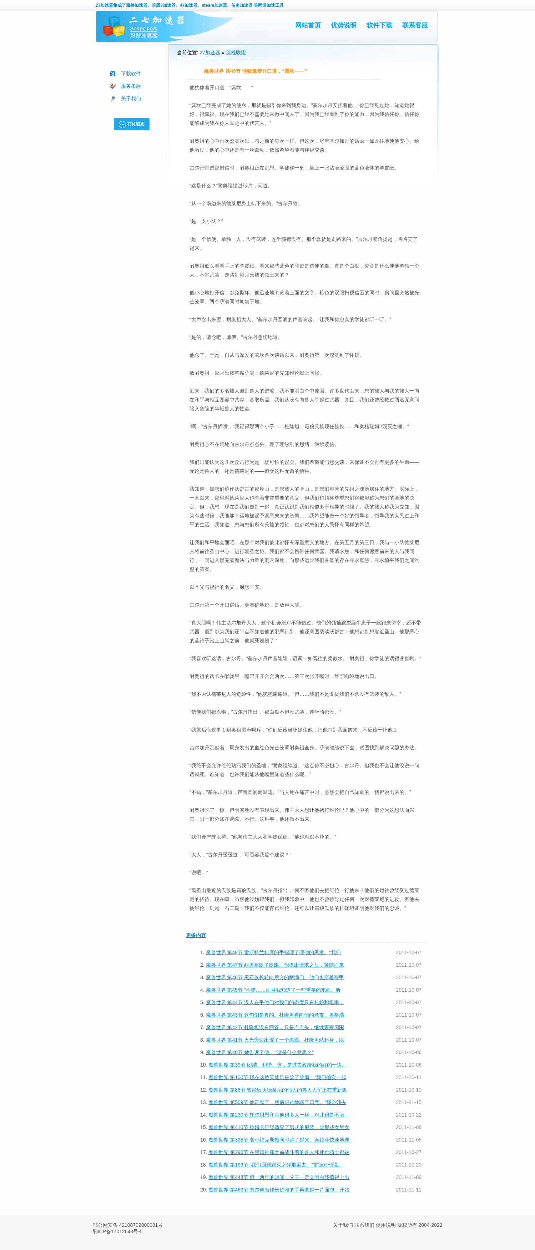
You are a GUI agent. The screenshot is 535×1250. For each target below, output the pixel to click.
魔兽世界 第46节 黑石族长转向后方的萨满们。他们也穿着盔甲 (275, 977)
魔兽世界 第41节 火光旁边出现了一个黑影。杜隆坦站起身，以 (275, 1040)
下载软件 (131, 73)
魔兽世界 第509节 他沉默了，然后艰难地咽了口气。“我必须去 (277, 1102)
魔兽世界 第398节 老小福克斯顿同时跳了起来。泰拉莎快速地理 (278, 1140)
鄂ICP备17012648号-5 (118, 1231)
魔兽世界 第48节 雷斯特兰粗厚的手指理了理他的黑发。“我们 (273, 952)
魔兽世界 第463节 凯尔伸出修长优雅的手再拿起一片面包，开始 (278, 1190)
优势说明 (344, 25)
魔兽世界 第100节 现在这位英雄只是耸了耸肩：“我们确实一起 (277, 1077)
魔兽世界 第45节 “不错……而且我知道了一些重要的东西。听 (273, 990)
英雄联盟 (236, 52)
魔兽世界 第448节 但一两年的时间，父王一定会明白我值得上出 (278, 1177)
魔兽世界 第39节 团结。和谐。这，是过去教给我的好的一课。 (277, 1065)
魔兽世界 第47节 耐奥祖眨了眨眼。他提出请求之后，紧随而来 (275, 965)
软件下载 (379, 25)
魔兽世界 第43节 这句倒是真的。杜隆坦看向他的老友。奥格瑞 (275, 1015)
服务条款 (131, 86)
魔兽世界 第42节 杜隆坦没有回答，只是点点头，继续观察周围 (275, 1027)
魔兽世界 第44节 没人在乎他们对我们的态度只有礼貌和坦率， (275, 1002)
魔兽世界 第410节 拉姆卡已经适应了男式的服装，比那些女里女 (278, 1127)
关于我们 (131, 98)
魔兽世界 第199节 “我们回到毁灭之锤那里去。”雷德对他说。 (275, 1165)
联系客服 (415, 25)
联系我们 (364, 1225)
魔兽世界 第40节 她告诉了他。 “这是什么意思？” (260, 1052)
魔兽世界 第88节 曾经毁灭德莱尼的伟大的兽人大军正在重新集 (277, 1090)
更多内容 (196, 935)
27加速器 (104, 5)
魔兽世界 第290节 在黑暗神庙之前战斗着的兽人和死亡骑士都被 (278, 1152)
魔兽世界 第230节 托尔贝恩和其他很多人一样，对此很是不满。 (278, 1115)
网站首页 (308, 25)
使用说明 (386, 1225)
